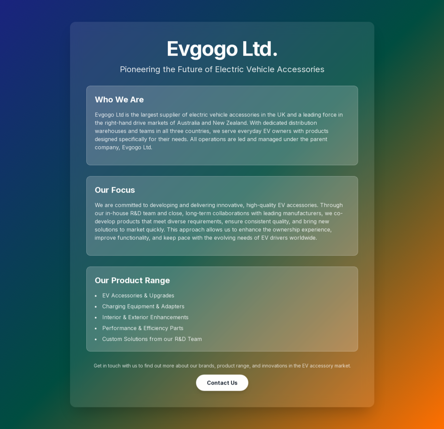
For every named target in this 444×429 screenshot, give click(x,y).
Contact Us (222, 382)
